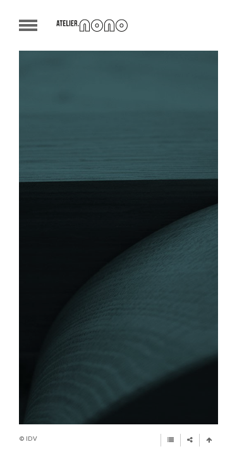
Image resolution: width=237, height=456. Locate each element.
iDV (31, 438)
